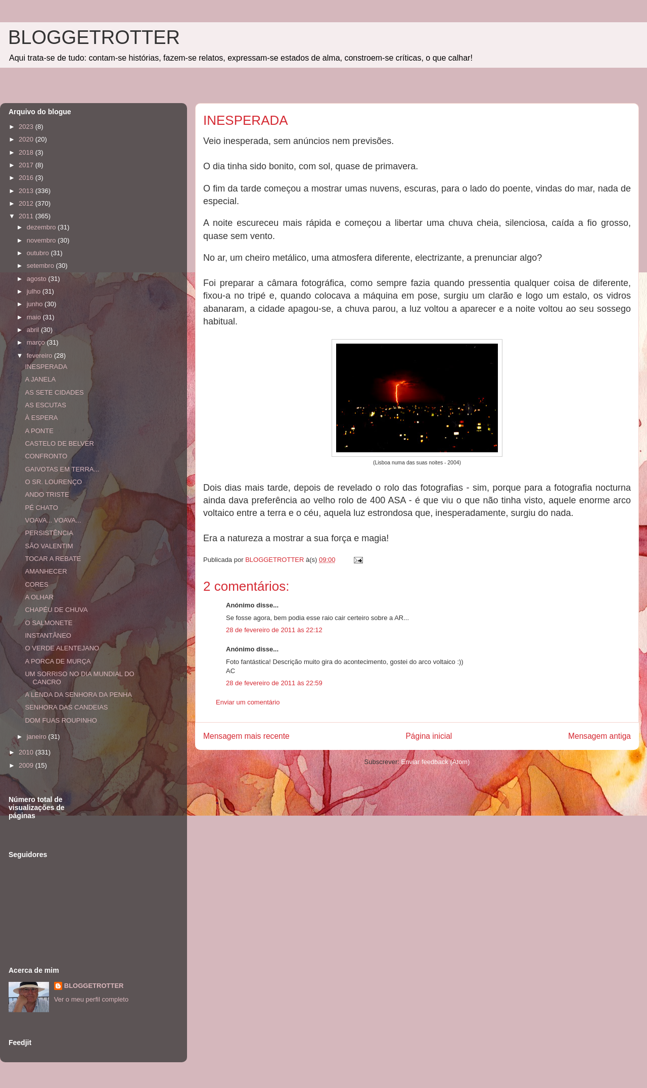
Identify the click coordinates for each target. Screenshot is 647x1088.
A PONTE (39, 431)
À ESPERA (41, 417)
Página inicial (428, 736)
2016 (27, 177)
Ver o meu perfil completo (91, 999)
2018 (27, 152)
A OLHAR (39, 597)
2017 (27, 165)
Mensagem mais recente (246, 736)
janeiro (38, 736)
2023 (27, 126)
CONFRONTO (46, 456)
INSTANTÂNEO (48, 635)
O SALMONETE (48, 623)
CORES (36, 584)
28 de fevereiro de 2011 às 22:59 (274, 683)
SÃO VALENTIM (49, 546)
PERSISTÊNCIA (49, 533)
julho (34, 291)
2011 (27, 216)
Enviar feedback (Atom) (435, 762)
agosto (38, 278)
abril (34, 330)
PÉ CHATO (41, 507)
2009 (27, 765)
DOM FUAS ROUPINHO (61, 720)
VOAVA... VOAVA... (53, 520)
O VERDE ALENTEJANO (62, 648)
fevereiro (40, 355)
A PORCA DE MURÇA (57, 661)
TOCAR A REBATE (53, 558)
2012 (27, 203)
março (37, 342)
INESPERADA (46, 366)
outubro (39, 253)
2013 (27, 191)
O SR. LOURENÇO (53, 482)
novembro (42, 240)
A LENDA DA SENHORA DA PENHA (78, 694)
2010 (27, 752)
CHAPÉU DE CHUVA (56, 609)
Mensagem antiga (599, 736)
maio (35, 317)
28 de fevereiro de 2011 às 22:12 (274, 630)
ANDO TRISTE (47, 494)
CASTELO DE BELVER (59, 443)
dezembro (42, 227)
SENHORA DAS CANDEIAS (66, 707)
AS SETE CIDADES (54, 392)
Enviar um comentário (248, 702)
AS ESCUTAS (45, 405)
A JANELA (40, 379)
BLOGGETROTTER (94, 37)
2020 (27, 139)
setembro (41, 265)
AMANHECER (46, 571)
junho (35, 304)
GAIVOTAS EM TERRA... (62, 469)
